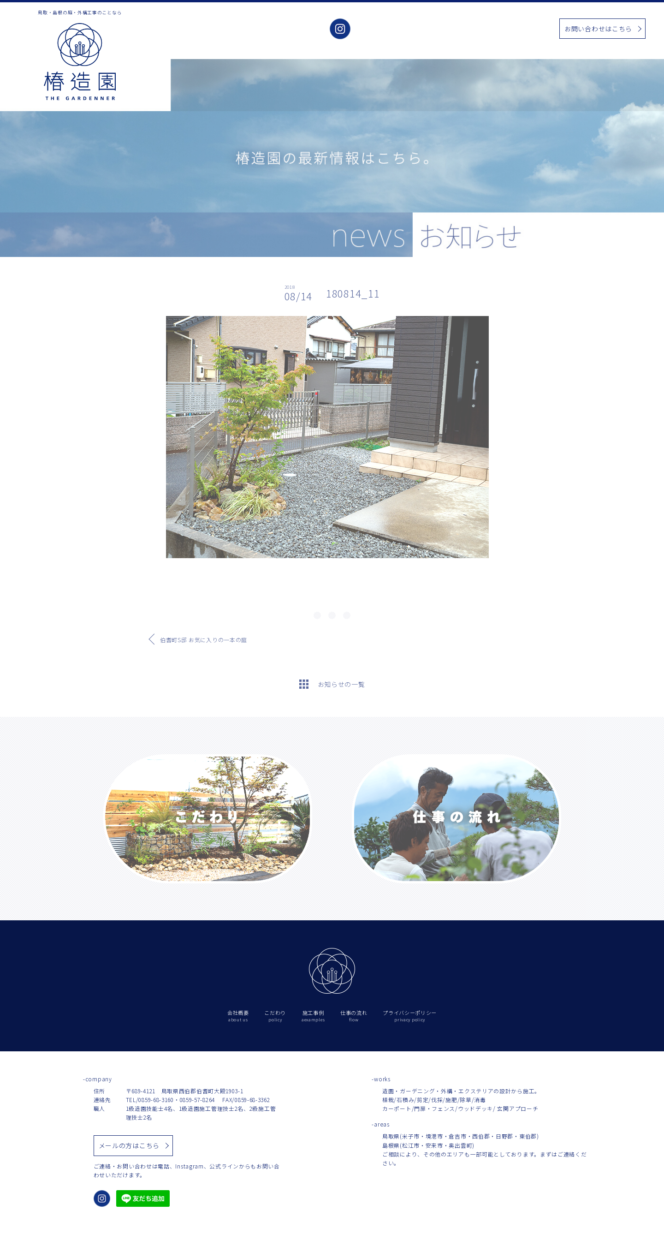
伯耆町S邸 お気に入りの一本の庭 (203, 640)
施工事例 (447, 29)
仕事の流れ (519, 29)
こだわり (412, 29)
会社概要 (378, 29)
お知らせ (481, 29)
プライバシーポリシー (410, 1016)
